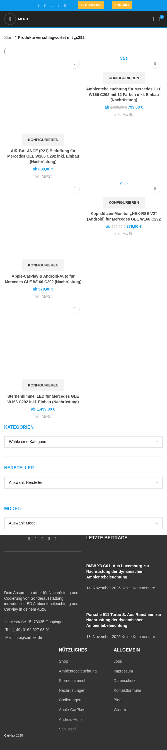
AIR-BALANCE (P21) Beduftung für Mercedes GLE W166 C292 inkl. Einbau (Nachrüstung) (43, 156)
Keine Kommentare (138, 588)
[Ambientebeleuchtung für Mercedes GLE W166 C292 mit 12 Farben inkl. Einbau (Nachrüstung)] (124, 64)
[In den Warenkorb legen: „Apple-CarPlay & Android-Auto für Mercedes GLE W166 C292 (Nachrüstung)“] (43, 265)
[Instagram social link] (45, 5)
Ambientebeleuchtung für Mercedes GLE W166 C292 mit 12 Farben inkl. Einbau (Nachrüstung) (124, 94)
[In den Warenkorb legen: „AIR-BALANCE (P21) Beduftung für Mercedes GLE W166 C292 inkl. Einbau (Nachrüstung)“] (43, 140)
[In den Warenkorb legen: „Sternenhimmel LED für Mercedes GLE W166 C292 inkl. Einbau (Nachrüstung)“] (43, 385)
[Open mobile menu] (16, 19)
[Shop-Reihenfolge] (158, 37)
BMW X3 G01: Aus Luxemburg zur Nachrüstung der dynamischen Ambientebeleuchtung (117, 571)
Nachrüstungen (72, 690)
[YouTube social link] (51, 5)
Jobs (118, 661)
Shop (63, 661)
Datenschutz (124, 680)
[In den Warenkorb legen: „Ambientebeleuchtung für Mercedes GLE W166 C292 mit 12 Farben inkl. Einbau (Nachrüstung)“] (124, 78)
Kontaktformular (127, 690)
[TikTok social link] (65, 5)
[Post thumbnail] (96, 554)
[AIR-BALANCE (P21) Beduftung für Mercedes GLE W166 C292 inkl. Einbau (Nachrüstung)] (43, 95)
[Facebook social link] (38, 5)
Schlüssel (67, 729)
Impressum (123, 671)
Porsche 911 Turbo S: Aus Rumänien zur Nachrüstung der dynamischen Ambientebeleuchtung (123, 620)
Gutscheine (91, 5)
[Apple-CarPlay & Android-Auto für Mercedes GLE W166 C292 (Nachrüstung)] (43, 220)
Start (8, 37)
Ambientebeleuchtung (77, 671)
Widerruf (121, 709)
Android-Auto (70, 719)
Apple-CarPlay (71, 709)
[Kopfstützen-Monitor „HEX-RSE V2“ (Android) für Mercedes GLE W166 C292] (124, 189)
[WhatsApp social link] (58, 5)
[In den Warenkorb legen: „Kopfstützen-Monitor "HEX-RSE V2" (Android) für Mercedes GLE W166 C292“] (124, 202)
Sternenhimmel (72, 680)
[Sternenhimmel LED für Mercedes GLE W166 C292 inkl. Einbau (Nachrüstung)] (43, 340)
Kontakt (122, 5)
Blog (118, 700)
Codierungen (70, 700)
